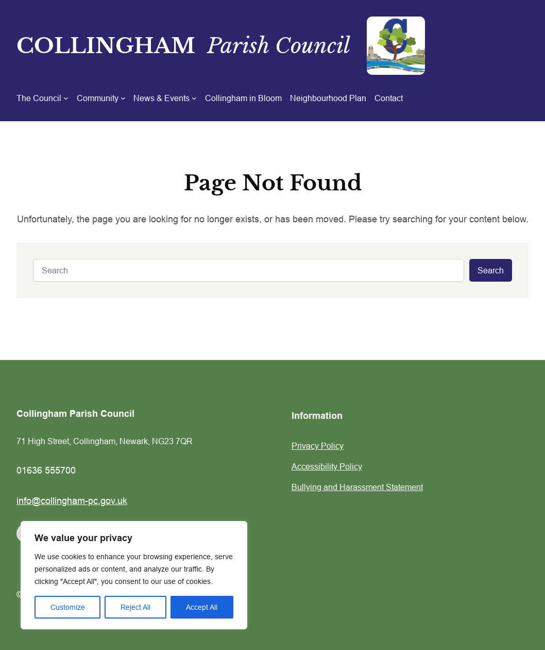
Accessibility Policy (327, 466)
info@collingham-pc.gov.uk (71, 500)
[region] (134, 575)
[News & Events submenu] (165, 98)
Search (491, 270)
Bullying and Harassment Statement (357, 487)
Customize (67, 607)
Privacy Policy (318, 445)
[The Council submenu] (42, 98)
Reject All (135, 607)
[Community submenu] (101, 98)
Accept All (201, 607)
